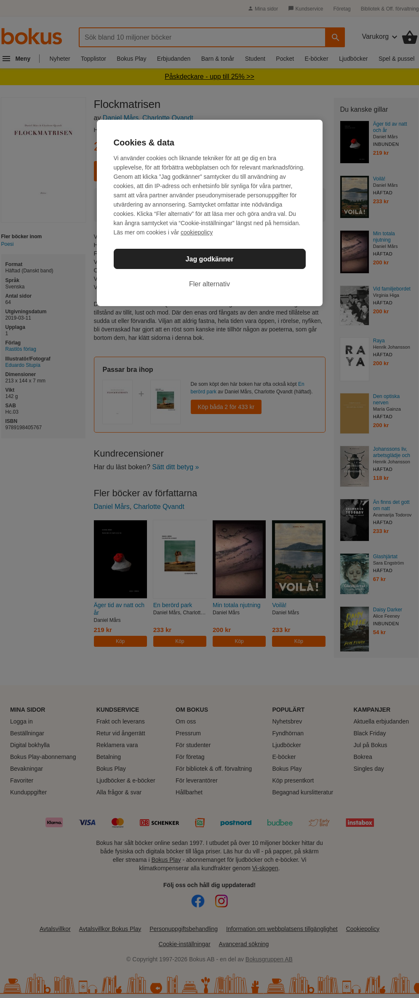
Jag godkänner (210, 259)
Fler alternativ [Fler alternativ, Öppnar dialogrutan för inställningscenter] (209, 284)
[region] (210, 213)
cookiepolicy (197, 232)
